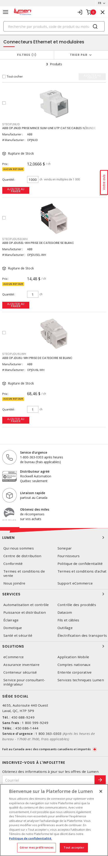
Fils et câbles (68, 620)
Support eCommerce (75, 583)
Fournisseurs (68, 556)
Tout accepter (74, 847)
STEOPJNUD (11, 124)
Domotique (12, 628)
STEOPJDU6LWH (14, 354)
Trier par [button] (78, 55)
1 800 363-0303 (48, 733)
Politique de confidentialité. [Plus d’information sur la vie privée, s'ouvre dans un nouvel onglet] (30, 838)
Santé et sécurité (17, 635)
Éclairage (10, 620)
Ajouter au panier (16, 190)
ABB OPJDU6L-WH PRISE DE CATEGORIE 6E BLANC (37, 358)
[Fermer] (101, 791)
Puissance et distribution (24, 612)
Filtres (27, 55)
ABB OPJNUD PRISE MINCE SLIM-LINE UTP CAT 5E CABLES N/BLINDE (49, 128)
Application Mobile (73, 657)
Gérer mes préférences (37, 847)
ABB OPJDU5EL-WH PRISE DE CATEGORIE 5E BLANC (38, 243)
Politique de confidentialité (80, 563)
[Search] (54, 26)
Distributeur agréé (34, 471)
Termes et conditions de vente (24, 573)
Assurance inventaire (21, 665)
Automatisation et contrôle (26, 605)
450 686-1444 (26, 728)
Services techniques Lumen (80, 680)
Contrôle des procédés (76, 605)
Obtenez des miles (34, 509)
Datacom (64, 612)
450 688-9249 (22, 717)
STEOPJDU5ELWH (15, 239)
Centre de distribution (22, 556)
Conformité (13, 563)
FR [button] (99, 3)
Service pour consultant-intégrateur (24, 682)
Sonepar (64, 548)
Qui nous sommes (18, 548)
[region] (54, 820)
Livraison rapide (32, 493)
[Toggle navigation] (5, 12)
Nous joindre (14, 583)
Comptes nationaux (73, 665)
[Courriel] (48, 780)
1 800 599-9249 (35, 722)
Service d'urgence (33, 452)
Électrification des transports (82, 635)
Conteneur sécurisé (20, 672)
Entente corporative (74, 672)
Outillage (65, 628)
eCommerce (13, 657)
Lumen (54, 537)
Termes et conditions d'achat (82, 571)
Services (54, 594)
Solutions (54, 646)
